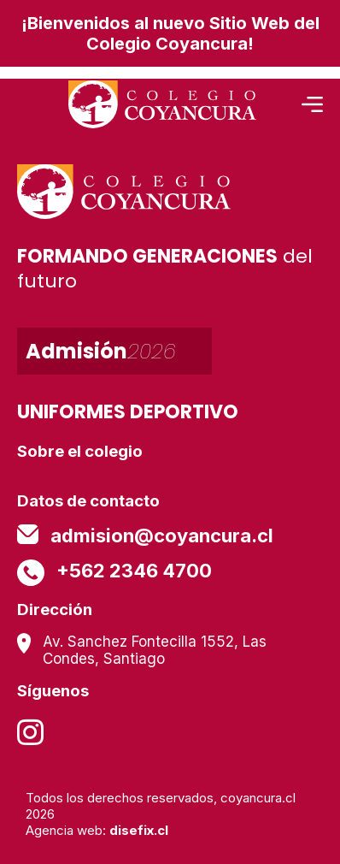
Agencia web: (97, 830)
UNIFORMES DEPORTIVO (127, 412)
